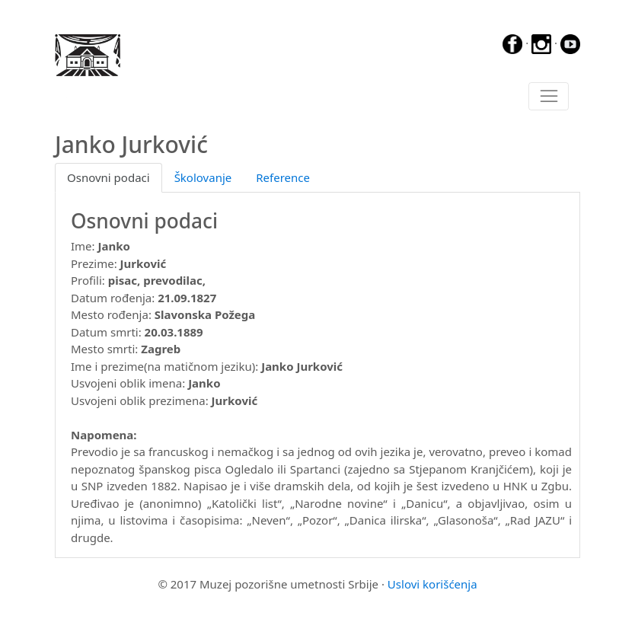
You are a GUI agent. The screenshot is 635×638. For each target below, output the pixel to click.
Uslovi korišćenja (432, 584)
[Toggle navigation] (548, 96)
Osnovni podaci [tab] (108, 177)
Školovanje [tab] (203, 177)
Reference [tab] (283, 177)
